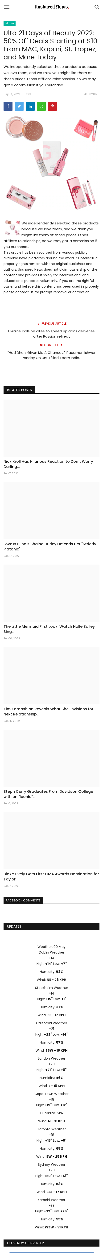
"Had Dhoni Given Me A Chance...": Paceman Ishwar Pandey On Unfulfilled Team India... (51, 355)
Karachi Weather (51, 1200)
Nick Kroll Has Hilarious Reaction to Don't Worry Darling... (48, 464)
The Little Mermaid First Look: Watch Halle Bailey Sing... (49, 629)
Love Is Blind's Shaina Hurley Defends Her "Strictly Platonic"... (50, 546)
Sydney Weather (51, 1164)
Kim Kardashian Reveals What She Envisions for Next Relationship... (48, 711)
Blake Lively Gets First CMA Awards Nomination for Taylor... (51, 877)
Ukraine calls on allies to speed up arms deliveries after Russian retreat (51, 334)
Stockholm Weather (51, 987)
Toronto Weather (51, 1129)
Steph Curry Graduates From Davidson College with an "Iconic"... (48, 794)
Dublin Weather (51, 952)
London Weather (51, 1058)
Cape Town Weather (51, 1093)
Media (9, 23)
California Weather (51, 1023)
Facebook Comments (23, 900)
